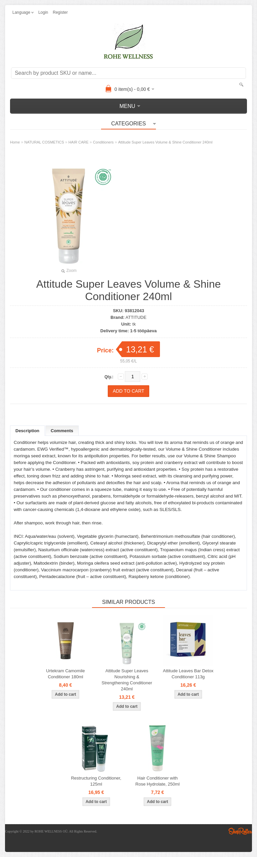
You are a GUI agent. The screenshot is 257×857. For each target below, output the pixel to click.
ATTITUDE (136, 317)
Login (43, 12)
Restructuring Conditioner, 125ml (96, 781)
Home (15, 142)
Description (27, 430)
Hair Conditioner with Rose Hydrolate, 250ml (158, 781)
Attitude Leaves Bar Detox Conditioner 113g (188, 673)
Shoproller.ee (240, 831)
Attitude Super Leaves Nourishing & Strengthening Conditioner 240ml (126, 679)
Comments (62, 430)
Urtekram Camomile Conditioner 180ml (65, 673)
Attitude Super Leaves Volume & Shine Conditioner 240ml (165, 142)
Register (60, 12)
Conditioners (103, 142)
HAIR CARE (79, 142)
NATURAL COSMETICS (44, 142)
